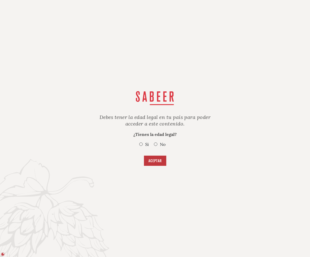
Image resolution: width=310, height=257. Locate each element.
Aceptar (155, 160)
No (163, 144)
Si (147, 144)
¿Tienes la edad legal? (155, 139)
